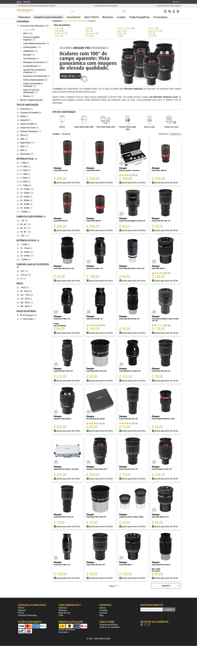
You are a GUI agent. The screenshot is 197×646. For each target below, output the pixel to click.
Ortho (89, 31)
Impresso (22, 610)
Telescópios (24, 16)
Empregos (63, 610)
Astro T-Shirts (91, 16)
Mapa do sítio (64, 612)
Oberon (58, 36)
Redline (121, 33)
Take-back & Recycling (27, 615)
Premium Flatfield (126, 28)
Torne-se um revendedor (110, 627)
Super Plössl (155, 31)
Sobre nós (63, 607)
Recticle (122, 31)
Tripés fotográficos (139, 16)
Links (61, 615)
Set (120, 36)
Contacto (103, 612)
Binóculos (108, 16)
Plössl (89, 36)
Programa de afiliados (109, 624)
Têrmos (21, 607)
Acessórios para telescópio (48, 16)
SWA (151, 33)
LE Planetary (60, 33)
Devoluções (64, 632)
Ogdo (88, 28)
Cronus (58, 28)
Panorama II (91, 33)
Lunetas (121, 16)
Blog (101, 615)
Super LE (153, 28)
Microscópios (160, 16)
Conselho (104, 610)
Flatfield (59, 31)
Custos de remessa (67, 629)
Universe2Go (73, 16)
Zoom (152, 36)
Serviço (103, 607)
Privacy (21, 612)
